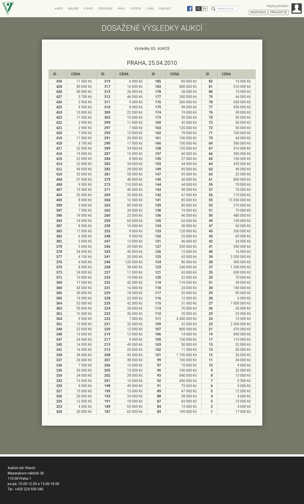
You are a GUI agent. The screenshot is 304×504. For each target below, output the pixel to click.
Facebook (189, 8)
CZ (198, 8)
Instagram (181, 8)
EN (204, 8)
